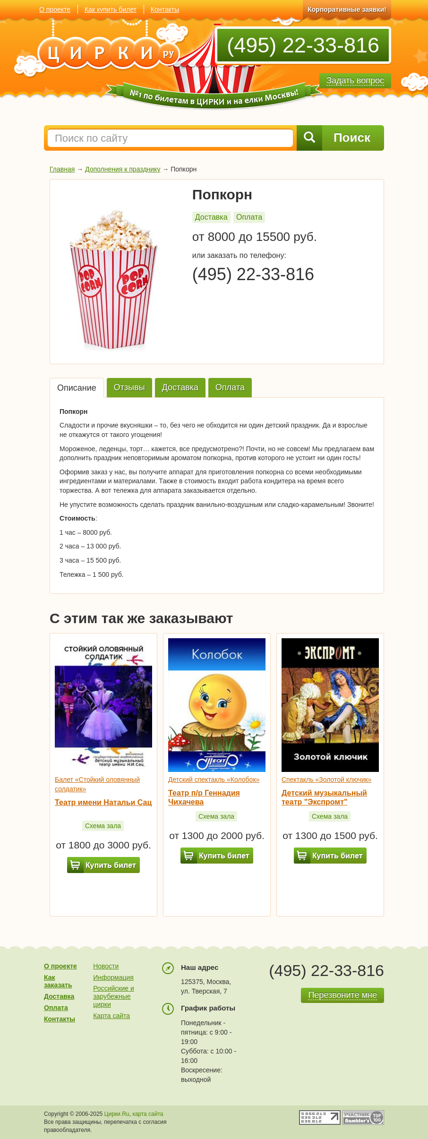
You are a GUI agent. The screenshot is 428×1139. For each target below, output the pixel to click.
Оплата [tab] (230, 387)
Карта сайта (111, 1015)
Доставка (211, 217)
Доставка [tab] (180, 387)
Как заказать (58, 981)
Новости (106, 966)
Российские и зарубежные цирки (113, 996)
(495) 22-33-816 (303, 45)
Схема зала (103, 826)
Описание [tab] (76, 388)
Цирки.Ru (116, 1114)
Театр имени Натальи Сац (103, 802)
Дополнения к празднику (122, 169)
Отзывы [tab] (129, 387)
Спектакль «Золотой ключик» (326, 779)
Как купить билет (111, 9)
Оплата (249, 217)
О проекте (54, 9)
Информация (113, 977)
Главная (62, 169)
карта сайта (147, 1114)
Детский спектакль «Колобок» (213, 779)
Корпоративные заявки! (347, 9)
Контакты (165, 9)
